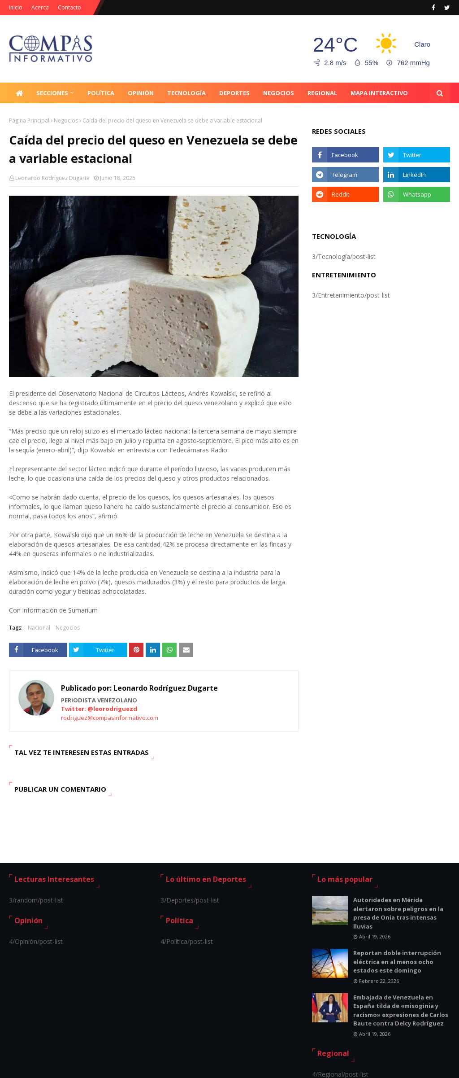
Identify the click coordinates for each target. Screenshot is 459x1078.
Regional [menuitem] (322, 93)
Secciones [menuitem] (52, 93)
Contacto (69, 7)
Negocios (66, 120)
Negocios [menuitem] (278, 93)
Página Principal (29, 120)
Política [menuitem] (100, 93)
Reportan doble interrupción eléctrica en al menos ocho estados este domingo (397, 961)
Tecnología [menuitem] (186, 93)
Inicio (15, 7)
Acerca (40, 7)
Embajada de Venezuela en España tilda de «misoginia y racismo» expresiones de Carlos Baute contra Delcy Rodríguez (400, 1010)
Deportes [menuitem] (234, 93)
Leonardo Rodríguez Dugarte (52, 178)
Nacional (39, 627)
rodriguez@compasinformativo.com (109, 718)
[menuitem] (19, 93)
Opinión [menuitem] (141, 93)
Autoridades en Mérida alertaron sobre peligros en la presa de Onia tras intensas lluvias (398, 913)
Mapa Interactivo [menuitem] (379, 93)
